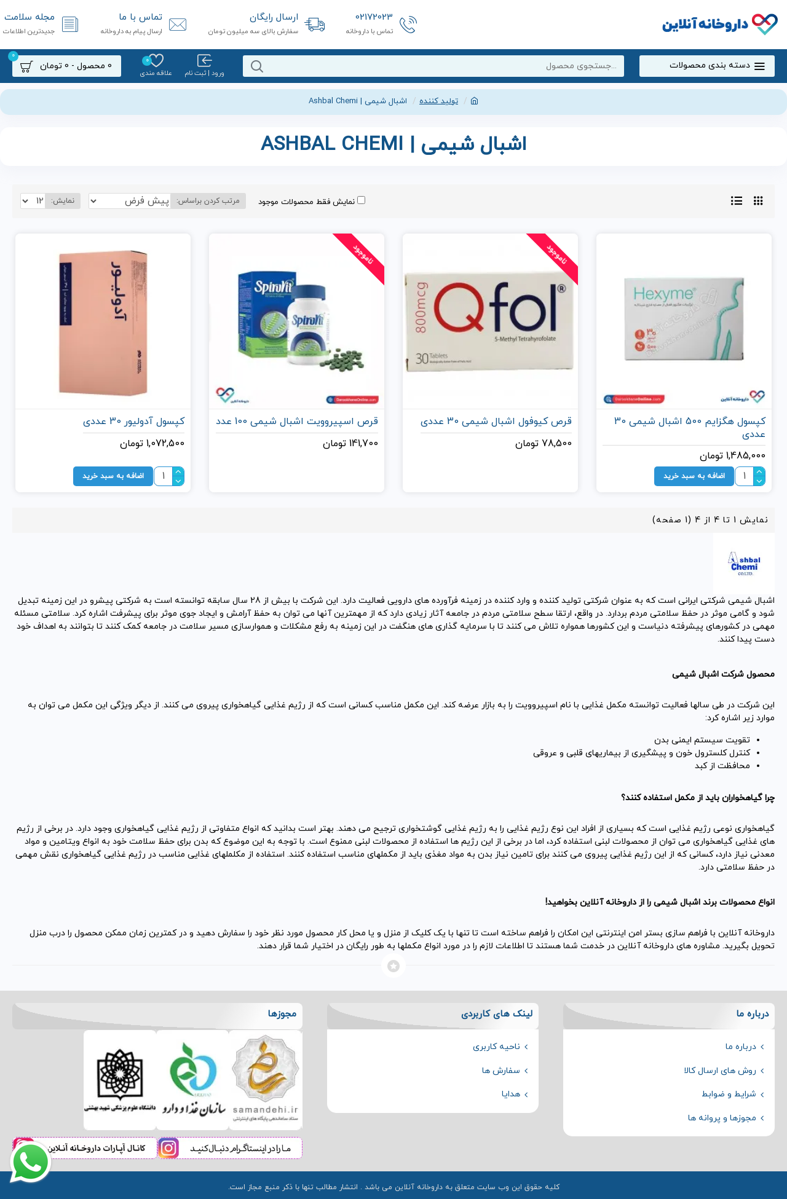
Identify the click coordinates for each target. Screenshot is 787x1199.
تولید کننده (438, 101)
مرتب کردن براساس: (190, 201)
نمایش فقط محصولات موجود (293, 202)
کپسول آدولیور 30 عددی (133, 421)
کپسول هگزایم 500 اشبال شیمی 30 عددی (689, 428)
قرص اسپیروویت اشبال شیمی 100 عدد (297, 421)
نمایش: (59, 201)
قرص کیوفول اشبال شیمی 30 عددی (496, 421)
